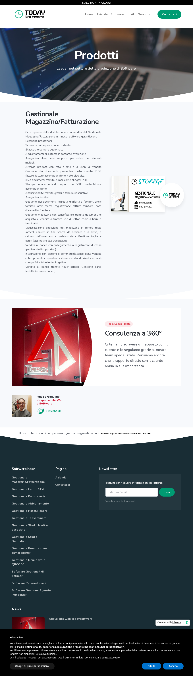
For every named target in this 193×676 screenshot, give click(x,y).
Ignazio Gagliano (48, 397)
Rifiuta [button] (151, 666)
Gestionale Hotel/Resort (29, 511)
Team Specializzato (119, 324)
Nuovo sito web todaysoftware (70, 619)
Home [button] (89, 14)
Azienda (61, 478)
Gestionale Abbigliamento (30, 504)
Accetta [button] (173, 666)
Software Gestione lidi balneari (28, 574)
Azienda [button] (102, 14)
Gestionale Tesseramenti (29, 518)
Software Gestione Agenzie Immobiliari (31, 592)
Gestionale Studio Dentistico (24, 539)
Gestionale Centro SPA (28, 489)
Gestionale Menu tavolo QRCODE (28, 562)
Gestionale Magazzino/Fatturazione (28, 480)
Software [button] (117, 14)
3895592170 (49, 411)
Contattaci (169, 14)
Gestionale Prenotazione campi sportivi (29, 550)
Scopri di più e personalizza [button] (32, 666)
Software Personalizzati (29, 583)
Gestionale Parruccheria (28, 496)
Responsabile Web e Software (50, 402)
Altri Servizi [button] (139, 14)
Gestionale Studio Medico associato (30, 527)
